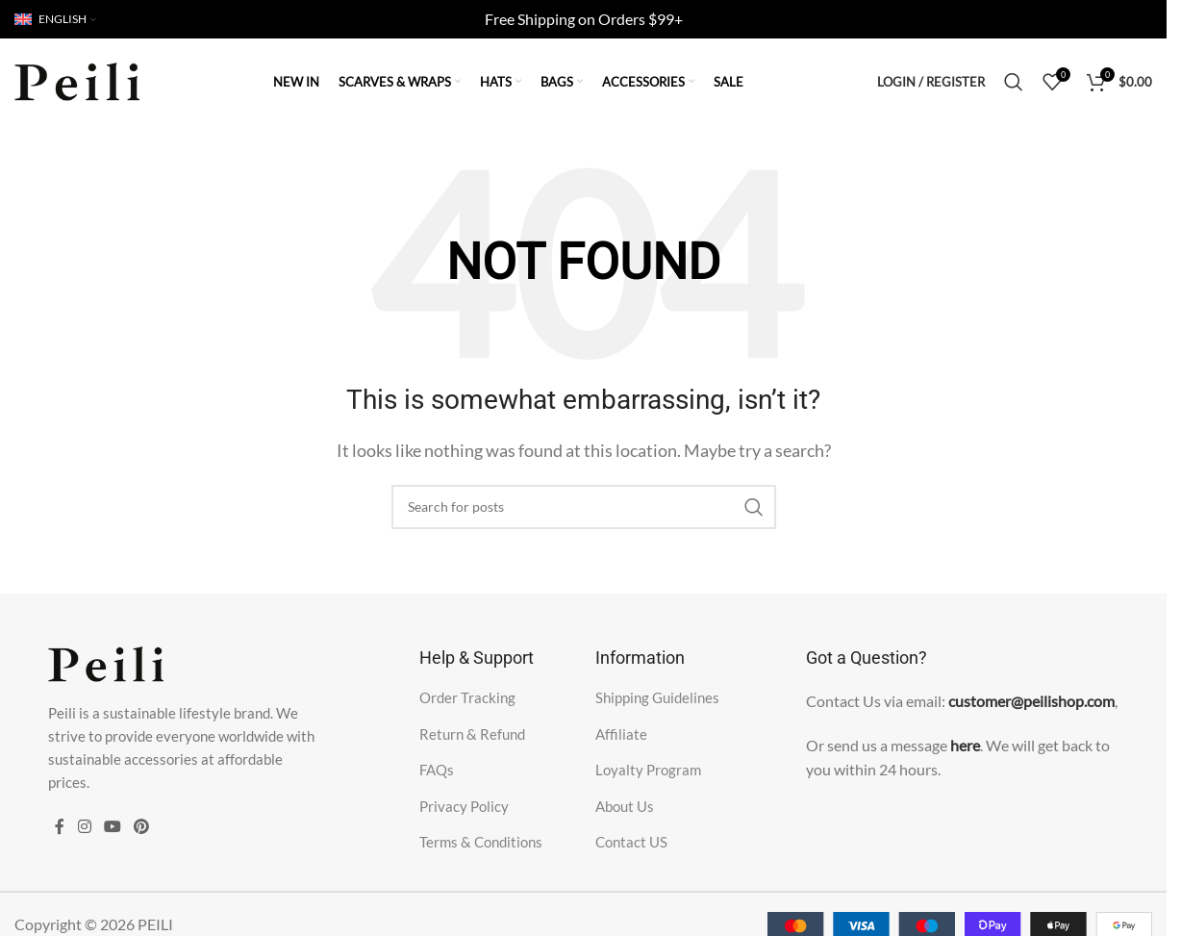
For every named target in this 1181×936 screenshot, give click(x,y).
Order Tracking (467, 697)
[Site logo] (76, 79)
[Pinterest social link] (142, 827)
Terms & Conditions (480, 841)
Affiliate (621, 734)
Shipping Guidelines (657, 697)
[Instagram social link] (84, 827)
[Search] (1013, 82)
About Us (624, 806)
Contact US (631, 841)
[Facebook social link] (59, 827)
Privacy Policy (464, 806)
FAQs (436, 769)
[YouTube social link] (112, 827)
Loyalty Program (648, 769)
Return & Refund (472, 734)
